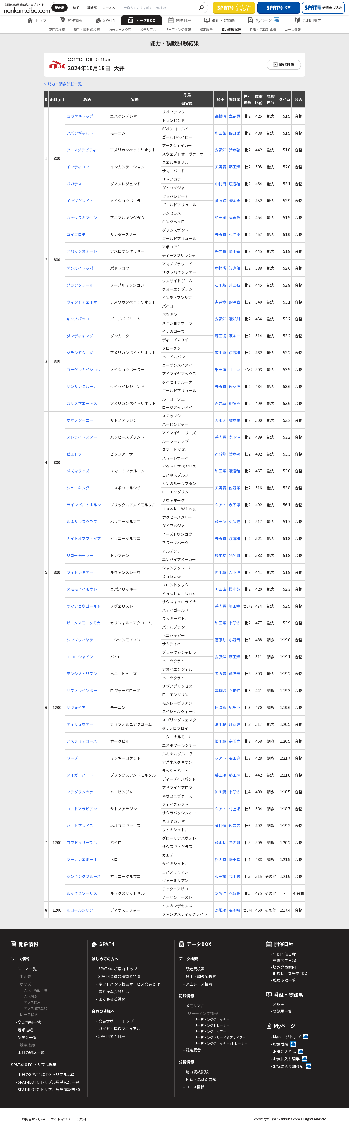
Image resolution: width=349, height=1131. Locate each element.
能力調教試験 (231, 29)
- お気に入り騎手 (285, 1059)
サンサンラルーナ (82, 386)
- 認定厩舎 (192, 1050)
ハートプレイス (80, 825)
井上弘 (234, 285)
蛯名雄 (234, 555)
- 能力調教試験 (196, 1071)
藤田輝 (234, 166)
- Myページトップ (285, 1036)
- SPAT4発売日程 (110, 1036)
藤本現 (220, 555)
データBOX (141, 20)
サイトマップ (60, 1119)
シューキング (78, 487)
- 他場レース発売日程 (288, 973)
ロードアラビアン (82, 808)
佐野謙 (234, 133)
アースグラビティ (81, 150)
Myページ (263, 20)
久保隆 (234, 521)
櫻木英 (234, 589)
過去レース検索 (120, 29)
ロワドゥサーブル (82, 842)
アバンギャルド (80, 133)
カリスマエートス (82, 403)
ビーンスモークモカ (84, 623)
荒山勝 (234, 876)
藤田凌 (220, 335)
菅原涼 (220, 200)
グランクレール (80, 285)
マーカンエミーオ (82, 859)
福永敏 (234, 217)
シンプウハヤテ (80, 639)
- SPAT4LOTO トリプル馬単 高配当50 (47, 1089)
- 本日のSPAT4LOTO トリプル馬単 (45, 1074)
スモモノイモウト (82, 589)
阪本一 (234, 335)
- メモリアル (194, 1005)
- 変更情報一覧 (28, 1022)
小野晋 (234, 639)
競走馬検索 (57, 29)
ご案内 (81, 1119)
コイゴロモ (76, 234)
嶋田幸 (234, 251)
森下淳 (234, 437)
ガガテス (74, 183)
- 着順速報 (24, 1029)
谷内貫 (220, 251)
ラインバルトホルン (84, 504)
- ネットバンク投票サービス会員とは (128, 984)
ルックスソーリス (82, 893)
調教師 (92, 7)
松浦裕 (234, 234)
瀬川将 (220, 724)
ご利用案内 (308, 20)
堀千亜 (234, 707)
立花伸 (234, 690)
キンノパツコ (78, 319)
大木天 (220, 420)
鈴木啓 (234, 150)
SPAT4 (105, 20)
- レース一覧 (26, 968)
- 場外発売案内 (283, 967)
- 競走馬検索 (194, 968)
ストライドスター (82, 437)
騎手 (76, 7)
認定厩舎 (206, 29)
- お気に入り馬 (283, 1051)
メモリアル (148, 29)
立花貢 (234, 116)
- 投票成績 (279, 1044)
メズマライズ (78, 471)
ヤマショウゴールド (84, 606)
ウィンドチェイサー (84, 302)
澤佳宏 (234, 673)
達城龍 (220, 454)
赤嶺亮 (234, 893)
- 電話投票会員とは (112, 991)
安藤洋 (220, 150)
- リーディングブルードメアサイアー (219, 1037)
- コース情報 (193, 1087)
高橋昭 (220, 116)
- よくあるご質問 (110, 999)
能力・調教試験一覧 (64, 83)
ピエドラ (74, 454)
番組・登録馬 (219, 20)
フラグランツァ (80, 792)
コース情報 (293, 29)
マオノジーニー (80, 420)
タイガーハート (80, 775)
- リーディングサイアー (209, 1031)
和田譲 (220, 133)
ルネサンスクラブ (82, 521)
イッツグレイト (80, 200)
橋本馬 (234, 200)
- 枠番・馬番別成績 (199, 1079)
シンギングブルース (84, 876)
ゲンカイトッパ (80, 268)
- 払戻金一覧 (26, 1037)
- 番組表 (277, 1004)
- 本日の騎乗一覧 (29, 1052)
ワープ (72, 758)
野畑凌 (220, 910)
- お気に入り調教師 (286, 1066)
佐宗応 (234, 825)
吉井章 (220, 302)
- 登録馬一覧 (281, 1011)
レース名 (108, 7)
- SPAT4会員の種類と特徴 (118, 976)
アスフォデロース (82, 741)
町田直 (220, 589)
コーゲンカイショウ (84, 369)
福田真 (234, 758)
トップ (37, 20)
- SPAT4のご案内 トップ (116, 968)
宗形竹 (234, 623)
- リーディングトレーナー (211, 1025)
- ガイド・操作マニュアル (118, 1028)
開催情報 (71, 20)
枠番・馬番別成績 (263, 29)
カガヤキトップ (80, 116)
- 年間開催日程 (283, 954)
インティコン (78, 166)
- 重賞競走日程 (283, 960)
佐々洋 (234, 386)
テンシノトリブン (82, 673)
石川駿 (220, 285)
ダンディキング (80, 335)
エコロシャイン (80, 656)
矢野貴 (220, 166)
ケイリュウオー (80, 724)
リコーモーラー (80, 555)
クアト (220, 504)
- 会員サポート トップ (115, 1021)
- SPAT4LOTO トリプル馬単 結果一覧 (47, 1082)
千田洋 (220, 369)
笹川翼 (220, 352)
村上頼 (234, 808)
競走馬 (59, 7)
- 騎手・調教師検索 (199, 976)
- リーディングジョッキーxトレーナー (220, 1043)
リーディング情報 (178, 29)
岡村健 (220, 825)
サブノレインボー (82, 690)
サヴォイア (76, 707)
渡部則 (234, 319)
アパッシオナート (82, 251)
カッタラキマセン (82, 217)
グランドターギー (82, 352)
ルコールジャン (80, 910)
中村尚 (220, 183)
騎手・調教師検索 (87, 29)
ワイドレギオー (80, 572)
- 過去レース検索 (197, 984)
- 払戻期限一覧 (283, 980)
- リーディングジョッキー (211, 1019)
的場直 (234, 302)
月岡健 (234, 724)
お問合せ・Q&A (33, 1119)
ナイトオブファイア (84, 538)
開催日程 (179, 20)
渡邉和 (234, 183)
